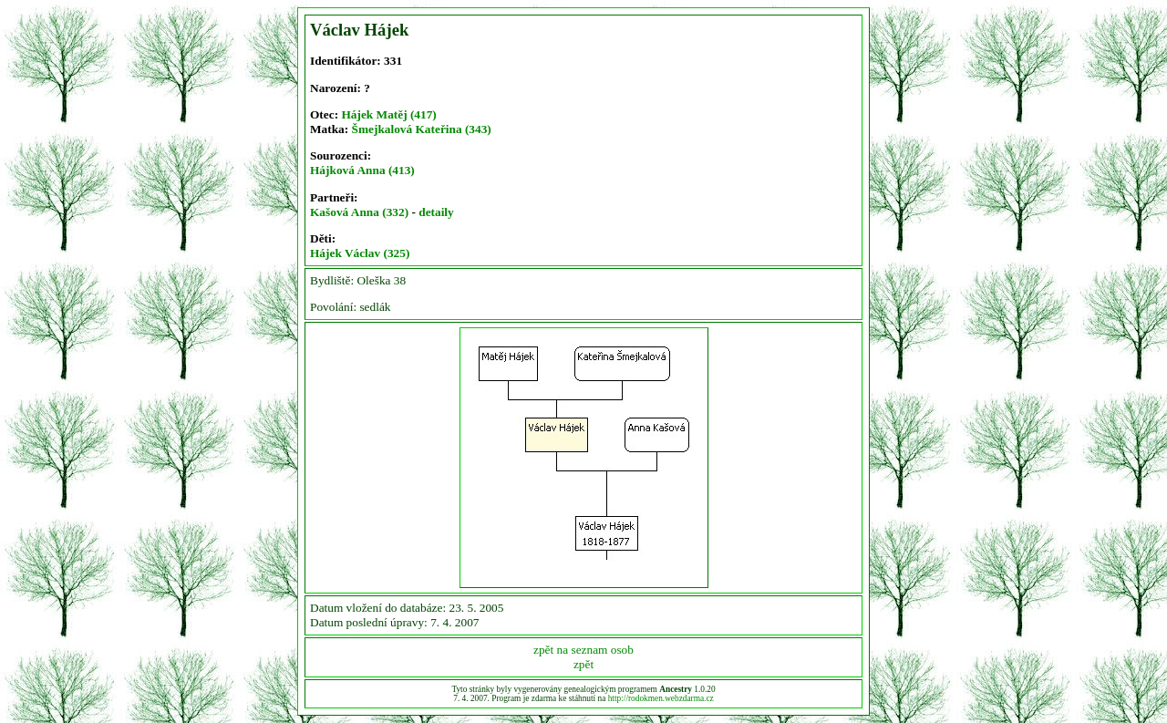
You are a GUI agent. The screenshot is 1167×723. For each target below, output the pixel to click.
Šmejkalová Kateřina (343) (421, 129)
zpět (583, 664)
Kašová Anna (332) (359, 212)
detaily (436, 212)
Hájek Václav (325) (359, 253)
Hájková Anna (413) (362, 170)
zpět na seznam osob (583, 649)
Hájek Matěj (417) (388, 114)
